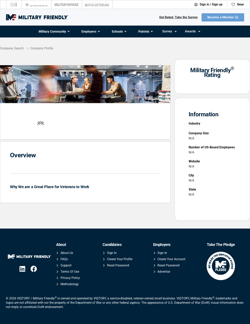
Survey (169, 31)
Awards (193, 31)
